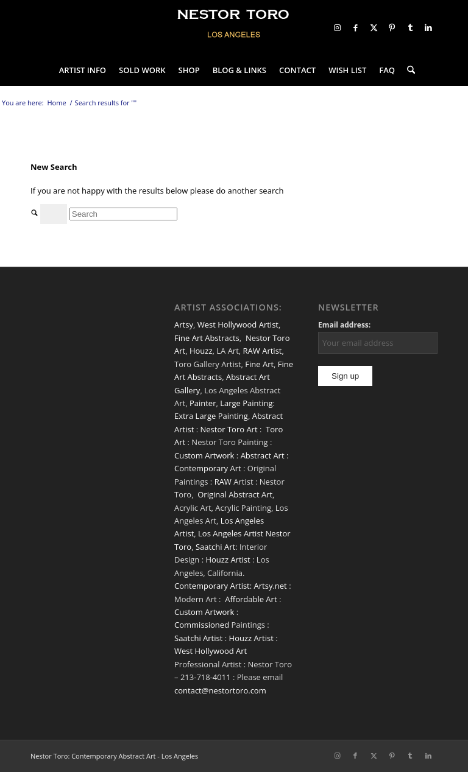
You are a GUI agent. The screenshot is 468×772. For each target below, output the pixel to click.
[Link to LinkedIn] (428, 27)
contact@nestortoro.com (220, 690)
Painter (203, 403)
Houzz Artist (227, 559)
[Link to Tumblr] (410, 27)
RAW (223, 481)
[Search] (408, 70)
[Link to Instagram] (337, 27)
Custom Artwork (204, 455)
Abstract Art (263, 455)
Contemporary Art (207, 468)
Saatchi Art (215, 546)
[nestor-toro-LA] (234, 27)
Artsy (183, 324)
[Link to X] (373, 27)
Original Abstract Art (234, 494)
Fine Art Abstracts (206, 337)
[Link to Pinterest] (392, 27)
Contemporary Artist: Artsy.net (230, 585)
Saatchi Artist (198, 638)
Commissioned (201, 624)
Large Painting (246, 403)
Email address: (344, 325)
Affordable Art (251, 599)
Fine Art (259, 364)
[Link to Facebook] (355, 27)
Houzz (201, 350)
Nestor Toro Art (228, 429)
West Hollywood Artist (237, 324)
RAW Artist (262, 350)
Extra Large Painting (211, 415)
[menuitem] (82, 70)
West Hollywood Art (210, 650)
